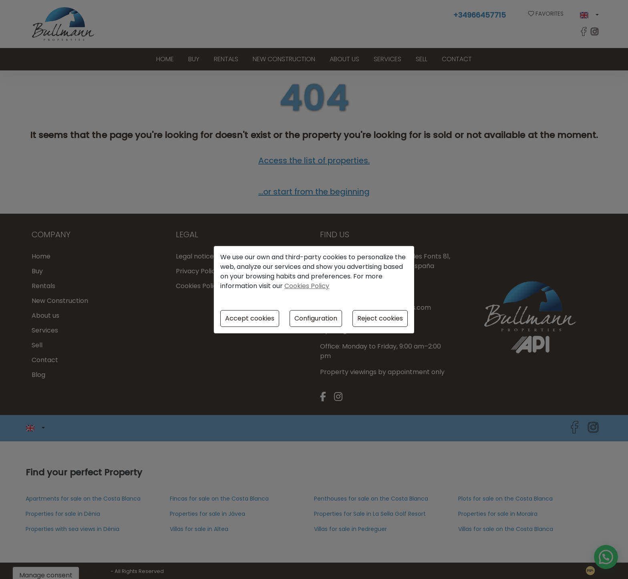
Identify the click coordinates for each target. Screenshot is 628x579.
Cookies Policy (306, 286)
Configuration (315, 318)
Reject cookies (380, 318)
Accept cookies (249, 318)
